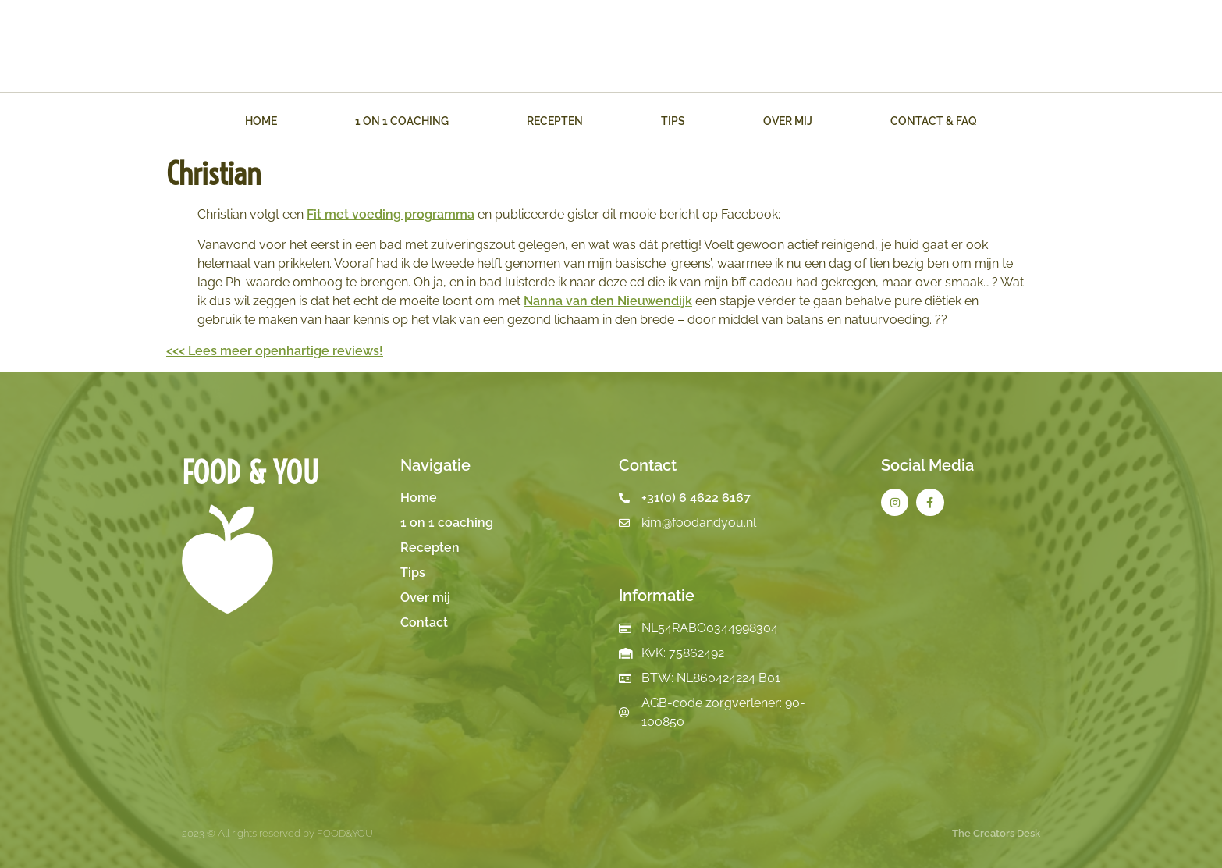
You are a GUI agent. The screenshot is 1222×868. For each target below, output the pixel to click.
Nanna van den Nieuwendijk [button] (608, 300)
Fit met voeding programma (390, 214)
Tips (673, 121)
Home (261, 121)
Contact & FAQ (933, 121)
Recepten (555, 121)
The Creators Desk (996, 833)
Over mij (787, 121)
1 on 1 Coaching (402, 121)
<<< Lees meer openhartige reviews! (274, 350)
